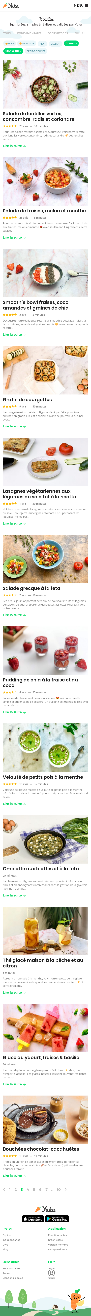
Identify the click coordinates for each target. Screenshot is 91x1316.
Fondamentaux (29, 33)
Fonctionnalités (57, 1235)
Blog (5, 1249)
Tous (7, 33)
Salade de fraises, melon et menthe (44, 211)
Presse (6, 1273)
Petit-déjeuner (36, 51)
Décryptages (58, 33)
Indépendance (11, 1239)
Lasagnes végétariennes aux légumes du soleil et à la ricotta (39, 494)
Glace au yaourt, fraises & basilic (41, 1057)
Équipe (6, 1235)
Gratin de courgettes (27, 399)
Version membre (58, 1244)
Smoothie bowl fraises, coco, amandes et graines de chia (36, 305)
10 (59, 1189)
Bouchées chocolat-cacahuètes (41, 1149)
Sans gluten (13, 51)
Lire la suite (14, 146)
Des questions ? (57, 1249)
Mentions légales (12, 1277)
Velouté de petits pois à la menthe (43, 777)
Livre (5, 1244)
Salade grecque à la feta (31, 588)
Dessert (56, 43)
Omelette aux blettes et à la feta (41, 869)
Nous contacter (11, 1268)
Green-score (55, 1239)
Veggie (71, 43)
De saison (26, 43)
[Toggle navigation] (80, 5)
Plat (42, 43)
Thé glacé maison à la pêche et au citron (43, 963)
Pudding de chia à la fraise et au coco (40, 683)
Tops (9, 43)
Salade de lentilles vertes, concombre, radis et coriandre (38, 116)
